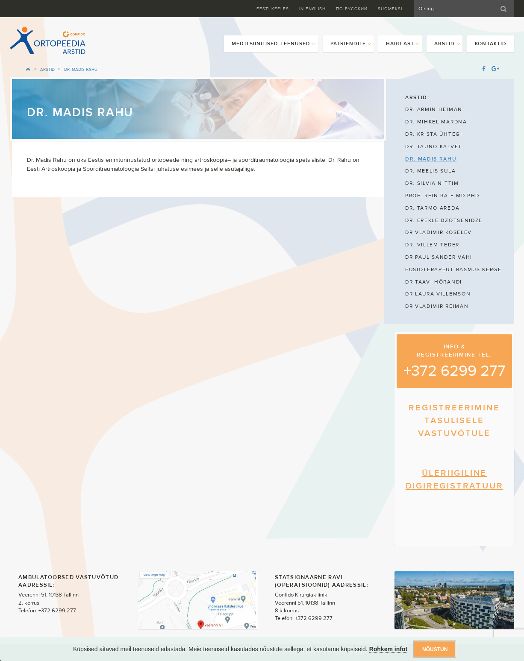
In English (312, 9)
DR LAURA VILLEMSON (438, 293)
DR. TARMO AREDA (432, 208)
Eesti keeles (272, 9)
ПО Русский (352, 9)
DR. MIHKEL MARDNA (436, 121)
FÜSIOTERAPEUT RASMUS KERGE (453, 269)
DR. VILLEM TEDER (432, 244)
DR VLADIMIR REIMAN (436, 306)
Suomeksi (390, 9)
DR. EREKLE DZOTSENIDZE (444, 220)
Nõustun (434, 649)
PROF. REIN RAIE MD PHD (442, 195)
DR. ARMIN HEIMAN (433, 109)
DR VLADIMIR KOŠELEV (438, 232)
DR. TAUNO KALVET (433, 146)
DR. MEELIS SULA (430, 170)
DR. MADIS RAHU (80, 69)
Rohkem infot (388, 649)
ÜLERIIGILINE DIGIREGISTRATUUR (454, 479)
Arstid (47, 69)
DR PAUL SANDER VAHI (438, 257)
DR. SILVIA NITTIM (432, 183)
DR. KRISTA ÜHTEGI (433, 134)
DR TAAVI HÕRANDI (433, 281)
